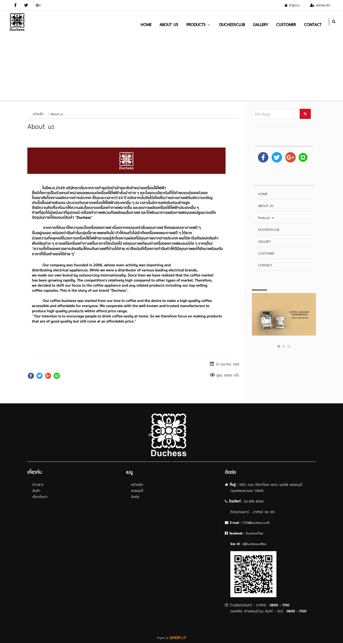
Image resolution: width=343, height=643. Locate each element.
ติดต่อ (135, 496)
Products (198, 24)
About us (56, 113)
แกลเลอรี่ (137, 490)
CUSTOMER (286, 24)
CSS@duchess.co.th (256, 522)
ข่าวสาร (38, 484)
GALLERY (260, 24)
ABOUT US (168, 24)
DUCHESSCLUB (232, 24)
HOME (145, 24)
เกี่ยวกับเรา (40, 496)
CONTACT (312, 24)
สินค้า (36, 490)
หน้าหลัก (38, 113)
